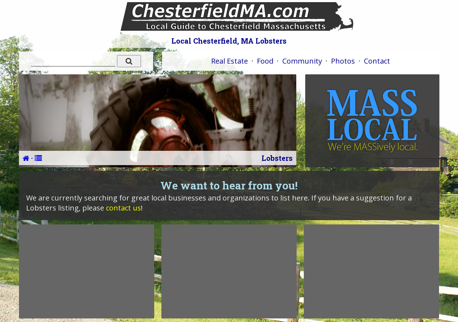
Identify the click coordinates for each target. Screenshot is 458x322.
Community (302, 61)
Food (265, 61)
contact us (123, 208)
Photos (343, 61)
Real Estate (229, 61)
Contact (377, 61)
